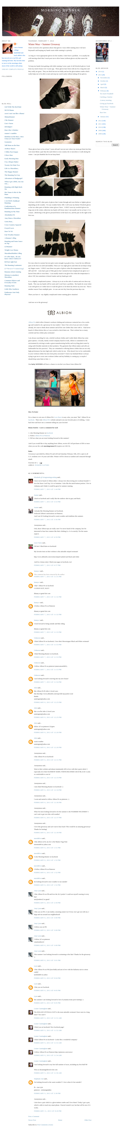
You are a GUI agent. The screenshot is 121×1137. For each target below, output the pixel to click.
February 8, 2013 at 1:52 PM (47, 860)
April (102, 84)
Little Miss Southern (12, 289)
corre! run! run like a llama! (14, 113)
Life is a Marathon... (12, 168)
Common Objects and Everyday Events (12, 281)
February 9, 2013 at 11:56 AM (48, 1073)
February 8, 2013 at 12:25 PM (48, 702)
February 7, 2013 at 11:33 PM (48, 632)
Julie (35, 688)
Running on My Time (12, 212)
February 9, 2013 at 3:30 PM (47, 1093)
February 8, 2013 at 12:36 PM (48, 802)
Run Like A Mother (11, 130)
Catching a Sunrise (106, 97)
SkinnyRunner (10, 117)
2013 (100, 75)
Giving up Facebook (106, 103)
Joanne (36, 495)
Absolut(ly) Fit (10, 215)
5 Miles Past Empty (11, 152)
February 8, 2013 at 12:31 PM (48, 760)
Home (60, 1120)
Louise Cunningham (40, 1009)
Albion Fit (31, 322)
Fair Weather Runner (12, 235)
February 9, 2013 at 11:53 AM (48, 1043)
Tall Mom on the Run (12, 145)
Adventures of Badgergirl (13, 178)
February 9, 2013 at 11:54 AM (48, 1055)
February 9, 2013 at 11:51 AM (48, 1018)
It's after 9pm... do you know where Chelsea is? (13, 258)
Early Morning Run (12, 158)
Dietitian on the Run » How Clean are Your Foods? (14, 138)
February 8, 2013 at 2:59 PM (47, 903)
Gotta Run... (9, 221)
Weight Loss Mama (11, 250)
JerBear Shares (10, 149)
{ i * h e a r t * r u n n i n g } (14, 268)
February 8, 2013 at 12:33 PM (48, 778)
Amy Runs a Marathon (13, 218)
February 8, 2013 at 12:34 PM (48, 790)
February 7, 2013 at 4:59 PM (47, 537)
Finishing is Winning (12, 198)
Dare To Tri (9, 231)
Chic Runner (9, 120)
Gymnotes (8, 142)
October (103, 81)
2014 (100, 71)
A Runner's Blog (10, 238)
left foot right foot (11, 262)
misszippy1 (8, 127)
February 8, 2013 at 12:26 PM (48, 732)
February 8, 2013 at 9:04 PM (47, 978)
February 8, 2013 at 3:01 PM (47, 960)
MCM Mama (9, 110)
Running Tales (10, 286)
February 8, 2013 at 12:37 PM (48, 818)
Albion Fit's (46, 420)
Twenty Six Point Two (12, 165)
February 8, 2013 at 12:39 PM (48, 833)
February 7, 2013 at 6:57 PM (47, 565)
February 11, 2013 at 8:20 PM (48, 1111)
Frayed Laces (9, 228)
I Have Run (9, 155)
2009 (100, 130)
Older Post (87, 1120)
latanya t (37, 571)
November (104, 78)
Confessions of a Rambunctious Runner (13, 207)
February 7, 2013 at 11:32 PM (48, 597)
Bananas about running (13, 272)
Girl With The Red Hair (13, 107)
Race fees (103, 112)
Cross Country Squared (13, 225)
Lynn (35, 966)
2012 (100, 121)
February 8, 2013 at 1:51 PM (47, 848)
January (103, 117)
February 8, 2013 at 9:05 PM (47, 990)
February (103, 91)
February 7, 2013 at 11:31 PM (48, 577)
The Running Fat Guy (12, 175)
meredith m (38, 838)
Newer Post (32, 1120)
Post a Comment (33, 1116)
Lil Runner (8, 247)
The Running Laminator (13, 265)
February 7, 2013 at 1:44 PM (47, 489)
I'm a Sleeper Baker (12, 162)
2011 (100, 124)
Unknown (37, 638)
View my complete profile (13, 69)
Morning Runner (60, 10)
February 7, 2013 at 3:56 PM (47, 519)
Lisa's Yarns (9, 123)
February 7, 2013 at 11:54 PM (48, 682)
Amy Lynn (37, 891)
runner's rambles (11, 133)
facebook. (31, 420)
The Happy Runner (11, 172)
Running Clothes (42, 465)
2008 (100, 134)
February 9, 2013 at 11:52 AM (48, 1030)
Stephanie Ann (39, 1079)
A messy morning (105, 100)
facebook (50, 433)
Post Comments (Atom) (45, 1125)
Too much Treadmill (106, 94)
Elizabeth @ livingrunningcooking (45, 477)
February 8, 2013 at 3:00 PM (47, 918)
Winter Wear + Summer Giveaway (44, 44)
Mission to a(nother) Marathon (12, 276)
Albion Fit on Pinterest (42, 436)
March (102, 87)
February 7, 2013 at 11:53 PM (48, 645)
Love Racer (58, 417)
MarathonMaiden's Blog (13, 253)
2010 (100, 127)
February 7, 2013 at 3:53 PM (47, 502)
